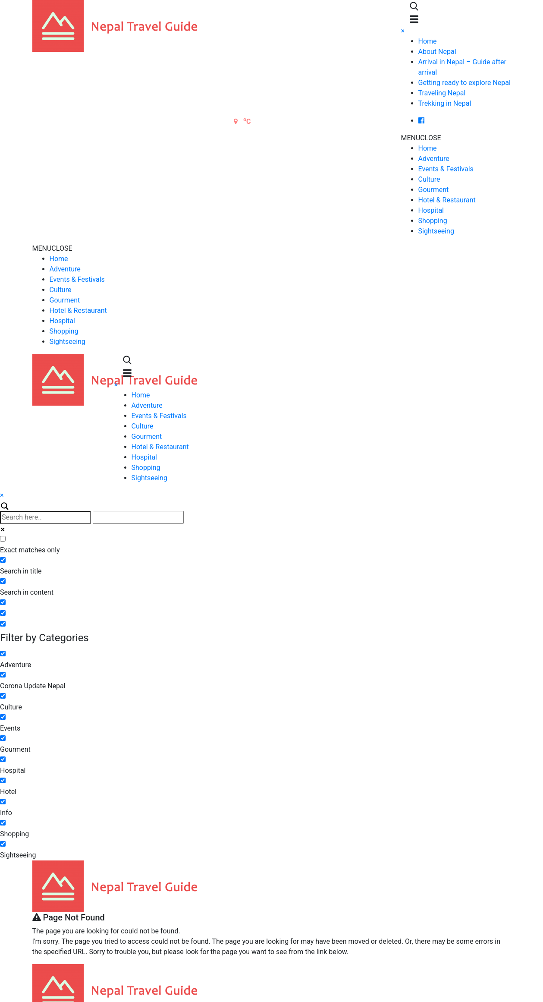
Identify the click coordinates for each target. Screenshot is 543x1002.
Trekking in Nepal (444, 103)
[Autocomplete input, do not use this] (138, 517)
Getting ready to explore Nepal (464, 83)
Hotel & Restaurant (447, 200)
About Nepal (437, 51)
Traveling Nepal (442, 93)
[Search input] (45, 517)
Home (427, 41)
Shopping (432, 221)
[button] (421, 138)
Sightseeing (436, 231)
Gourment (433, 190)
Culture (429, 179)
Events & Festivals (446, 169)
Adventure (433, 158)
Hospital (431, 210)
